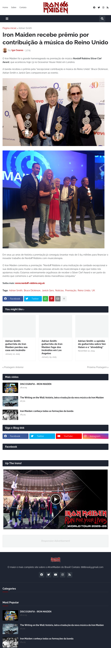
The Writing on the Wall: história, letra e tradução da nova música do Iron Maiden (62, 397)
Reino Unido (84, 290)
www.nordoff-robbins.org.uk (30, 283)
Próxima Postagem (97, 367)
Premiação (70, 290)
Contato (22, 7)
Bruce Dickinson (32, 290)
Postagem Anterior (14, 367)
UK (93, 290)
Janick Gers (48, 290)
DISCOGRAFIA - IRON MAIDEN (35, 384)
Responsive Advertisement (55, 540)
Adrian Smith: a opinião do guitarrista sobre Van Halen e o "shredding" (92, 344)
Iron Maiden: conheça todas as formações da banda (46, 411)
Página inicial (9, 28)
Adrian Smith (25, 28)
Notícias (59, 290)
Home (5, 7)
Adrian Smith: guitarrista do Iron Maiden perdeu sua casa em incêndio (16, 346)
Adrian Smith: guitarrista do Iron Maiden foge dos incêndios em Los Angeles (52, 347)
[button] (7, 18)
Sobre (13, 7)
